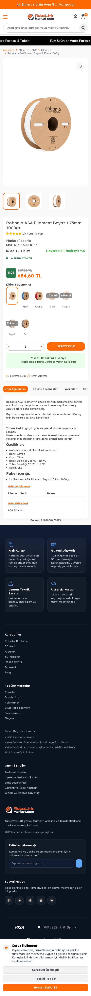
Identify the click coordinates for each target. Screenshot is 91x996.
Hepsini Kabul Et (45, 987)
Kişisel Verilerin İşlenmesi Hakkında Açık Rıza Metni (36, 742)
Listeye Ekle (16, 376)
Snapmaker (12, 713)
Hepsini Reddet (45, 979)
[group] (45, 122)
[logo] (40, 17)
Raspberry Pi (13, 661)
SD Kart (10, 646)
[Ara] (83, 28)
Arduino (10, 651)
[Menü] (5, 17)
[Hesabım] (76, 17)
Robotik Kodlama (16, 641)
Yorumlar (70, 388)
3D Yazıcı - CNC (28, 50)
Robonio (24, 241)
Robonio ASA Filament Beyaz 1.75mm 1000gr (34, 53)
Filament (46, 50)
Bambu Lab (12, 697)
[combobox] (45, 28)
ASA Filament (16, 510)
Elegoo (9, 718)
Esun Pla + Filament (17, 707)
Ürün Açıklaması (15, 388)
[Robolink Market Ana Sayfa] (45, 810)
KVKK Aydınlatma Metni (19, 737)
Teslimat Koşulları (16, 772)
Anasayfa (8, 50)
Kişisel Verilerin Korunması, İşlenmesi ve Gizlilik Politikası (40, 747)
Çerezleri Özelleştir (45, 970)
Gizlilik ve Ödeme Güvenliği (22, 792)
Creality (10, 692)
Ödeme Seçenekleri (45, 388)
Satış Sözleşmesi (15, 782)
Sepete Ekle (66, 346)
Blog (8, 672)
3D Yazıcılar (12, 656)
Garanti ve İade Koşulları (21, 787)
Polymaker (12, 702)
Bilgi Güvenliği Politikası (19, 752)
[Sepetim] (83, 17)
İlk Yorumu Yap (33, 233)
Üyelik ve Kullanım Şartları (22, 777)
